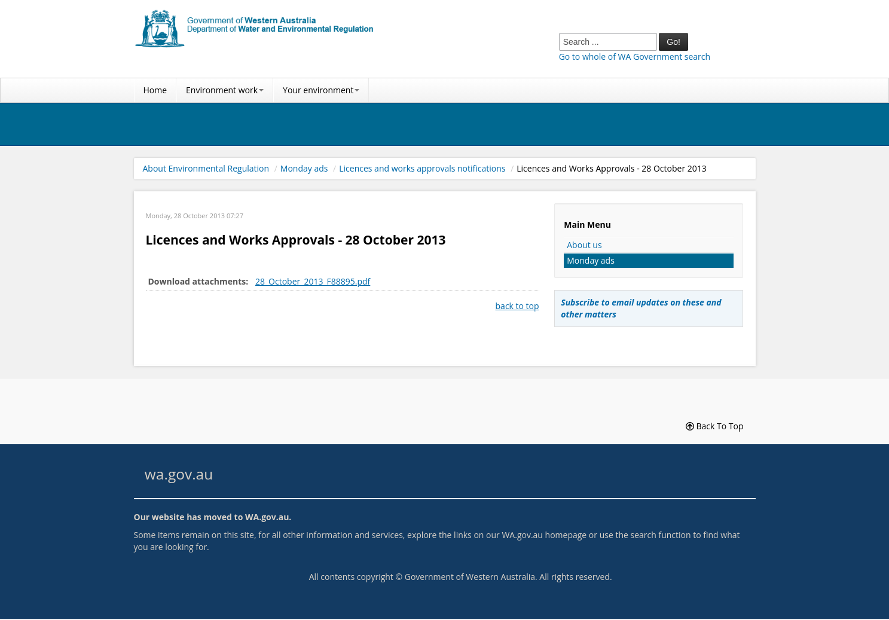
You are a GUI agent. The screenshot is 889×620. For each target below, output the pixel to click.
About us (584, 245)
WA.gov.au (267, 517)
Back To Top (715, 426)
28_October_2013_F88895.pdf (312, 281)
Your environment (321, 90)
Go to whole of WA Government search (634, 56)
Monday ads (304, 168)
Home (155, 90)
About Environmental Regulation (206, 168)
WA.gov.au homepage (544, 534)
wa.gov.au (179, 474)
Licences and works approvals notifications (422, 168)
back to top (517, 305)
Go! (673, 42)
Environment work (225, 90)
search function (660, 534)
